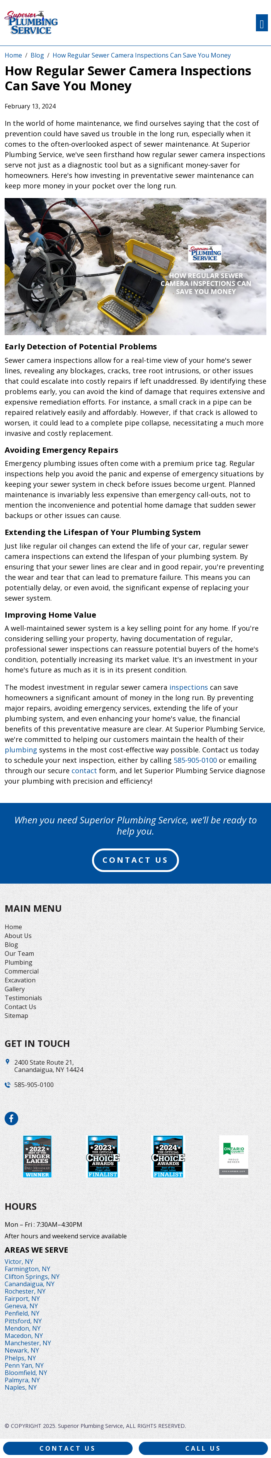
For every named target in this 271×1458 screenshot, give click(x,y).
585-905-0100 (195, 760)
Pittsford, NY (23, 1321)
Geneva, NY (21, 1306)
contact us (135, 860)
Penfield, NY (22, 1313)
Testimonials (23, 998)
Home (13, 927)
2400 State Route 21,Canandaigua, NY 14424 (48, 1066)
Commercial (22, 971)
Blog (11, 945)
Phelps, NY (20, 1358)
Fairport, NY (22, 1298)
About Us (18, 936)
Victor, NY (19, 1261)
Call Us (203, 1448)
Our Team (19, 953)
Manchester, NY (28, 1343)
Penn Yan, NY (24, 1365)
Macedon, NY (24, 1335)
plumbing (21, 749)
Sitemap (16, 1016)
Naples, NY (21, 1387)
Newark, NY (22, 1350)
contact (84, 770)
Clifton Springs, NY (32, 1276)
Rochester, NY (25, 1291)
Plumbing (18, 962)
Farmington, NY (27, 1269)
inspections (188, 687)
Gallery (15, 989)
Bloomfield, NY (26, 1372)
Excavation (20, 980)
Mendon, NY (23, 1328)
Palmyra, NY (22, 1380)
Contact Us (20, 1007)
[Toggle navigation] (262, 22)
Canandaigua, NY (30, 1284)
